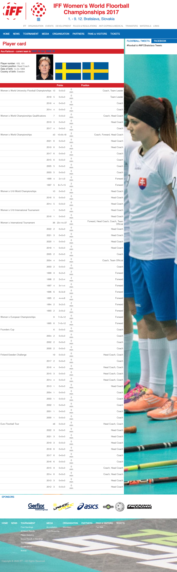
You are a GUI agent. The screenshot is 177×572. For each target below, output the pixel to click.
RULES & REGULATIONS (85, 26)
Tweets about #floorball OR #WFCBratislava (141, 51)
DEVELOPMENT (63, 26)
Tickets (115, 33)
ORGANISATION (35, 26)
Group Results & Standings (32, 539)
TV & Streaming (52, 531)
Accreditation (51, 527)
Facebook (160, 41)
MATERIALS (145, 26)
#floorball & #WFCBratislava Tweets (144, 45)
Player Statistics (27, 535)
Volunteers (67, 527)
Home (6, 33)
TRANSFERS (131, 26)
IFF (24, 26)
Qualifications (26, 547)
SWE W (50, 51)
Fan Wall (99, 527)
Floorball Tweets (138, 41)
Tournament (30, 33)
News (16, 33)
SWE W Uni (38, 51)
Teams (23, 543)
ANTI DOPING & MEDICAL (111, 26)
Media (45, 33)
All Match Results (28, 531)
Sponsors (8, 497)
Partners (78, 33)
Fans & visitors (97, 33)
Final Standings (27, 527)
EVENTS (49, 26)
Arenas (24, 551)
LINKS (156, 26)
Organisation (60, 33)
